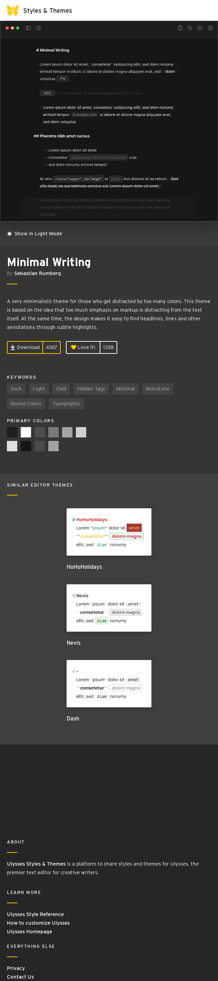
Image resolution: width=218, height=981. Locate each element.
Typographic (66, 403)
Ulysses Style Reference (35, 914)
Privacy (16, 968)
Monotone (157, 389)
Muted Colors (26, 403)
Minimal (125, 389)
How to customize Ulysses (38, 923)
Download (25, 347)
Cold (61, 389)
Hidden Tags (91, 389)
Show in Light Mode (34, 233)
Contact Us (20, 977)
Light (39, 389)
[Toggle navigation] (204, 10)
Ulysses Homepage (29, 931)
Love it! (83, 347)
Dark (16, 389)
